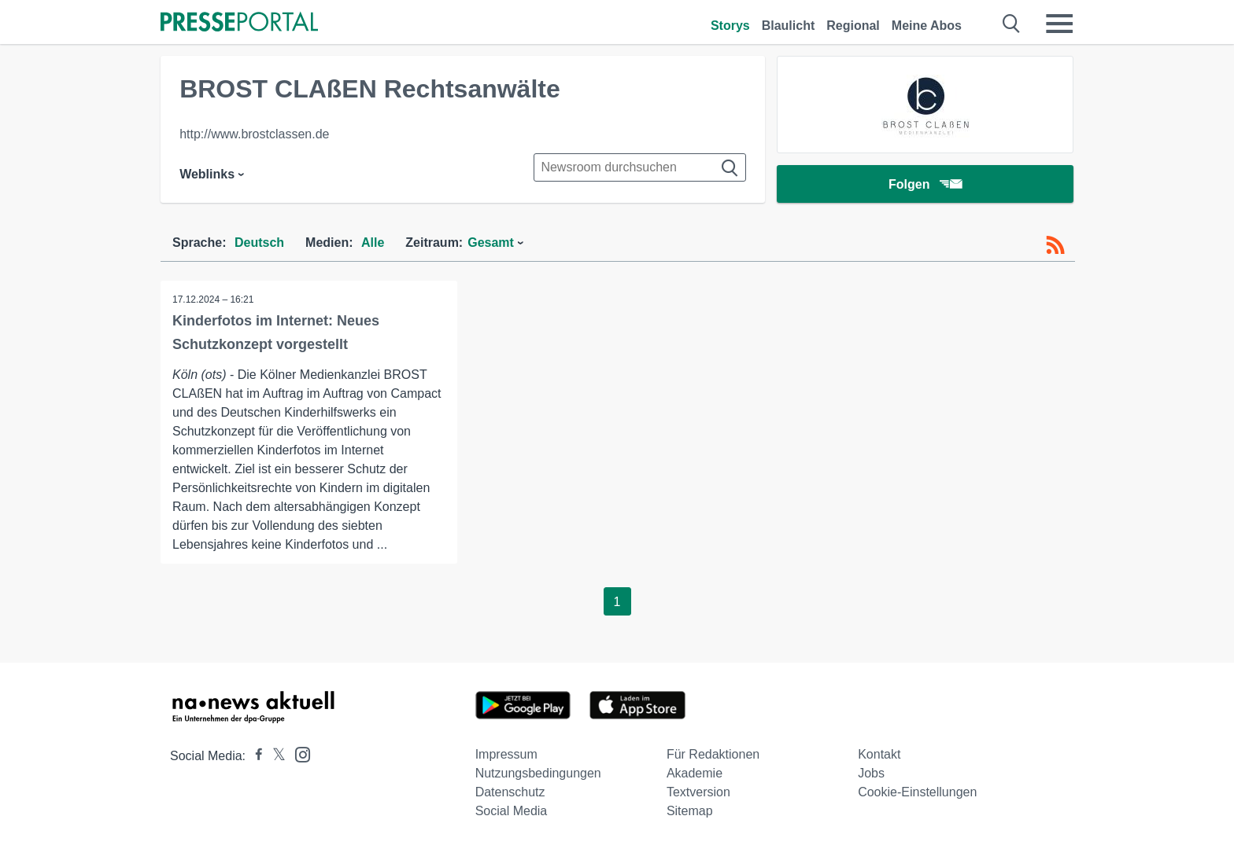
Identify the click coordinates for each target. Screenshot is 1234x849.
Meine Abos (927, 25)
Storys (730, 25)
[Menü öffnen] (1059, 24)
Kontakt (879, 754)
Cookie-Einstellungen (917, 792)
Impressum (506, 754)
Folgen (925, 184)
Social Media (511, 811)
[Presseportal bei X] (274, 756)
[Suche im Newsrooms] (640, 167)
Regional (853, 25)
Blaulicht (788, 25)
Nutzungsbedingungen (538, 773)
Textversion (698, 792)
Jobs (871, 773)
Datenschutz (510, 792)
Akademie (694, 773)
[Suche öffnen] (1012, 24)
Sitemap (690, 811)
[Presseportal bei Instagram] (298, 753)
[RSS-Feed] (1055, 245)
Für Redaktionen (713, 754)
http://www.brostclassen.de (254, 134)
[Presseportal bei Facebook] (254, 756)
